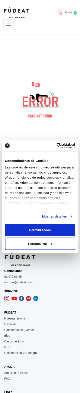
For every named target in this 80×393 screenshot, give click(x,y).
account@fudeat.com (18, 282)
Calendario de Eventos (19, 330)
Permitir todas (40, 230)
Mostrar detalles (54, 216)
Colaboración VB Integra (20, 353)
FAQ (7, 378)
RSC (7, 347)
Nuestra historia (14, 318)
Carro (67, 12)
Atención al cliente (16, 373)
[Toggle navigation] (8, 23)
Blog (7, 335)
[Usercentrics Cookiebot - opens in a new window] (57, 145)
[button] (40, 99)
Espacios (10, 324)
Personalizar (40, 244)
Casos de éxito (14, 341)
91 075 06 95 (13, 276)
